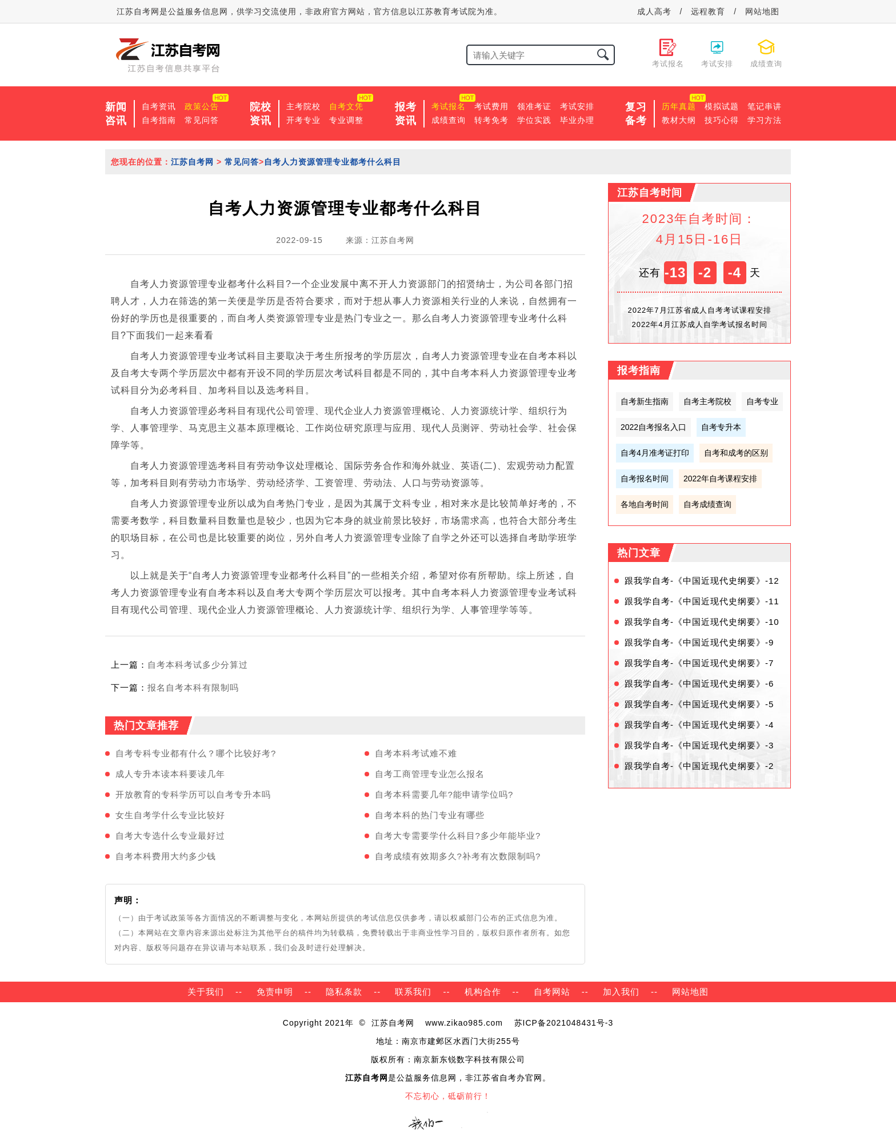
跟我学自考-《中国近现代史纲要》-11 (702, 601)
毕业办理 (577, 120)
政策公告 (202, 106)
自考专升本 (721, 427)
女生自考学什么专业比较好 (170, 815)
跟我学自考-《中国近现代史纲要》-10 (702, 622)
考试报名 (448, 106)
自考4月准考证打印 (655, 452)
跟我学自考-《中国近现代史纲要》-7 (699, 663)
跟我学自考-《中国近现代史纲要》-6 (699, 683)
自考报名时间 (645, 478)
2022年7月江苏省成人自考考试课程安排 (699, 310)
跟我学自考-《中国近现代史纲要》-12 (702, 580)
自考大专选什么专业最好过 (170, 835)
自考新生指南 (645, 401)
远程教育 (708, 11)
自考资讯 (159, 106)
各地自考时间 (645, 504)
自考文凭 (346, 106)
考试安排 (577, 106)
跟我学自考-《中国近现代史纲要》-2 (699, 766)
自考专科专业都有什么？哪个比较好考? (195, 753)
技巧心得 (722, 120)
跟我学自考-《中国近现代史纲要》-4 (699, 725)
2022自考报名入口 (653, 427)
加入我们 (621, 991)
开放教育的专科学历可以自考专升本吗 (193, 794)
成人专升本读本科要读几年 (170, 774)
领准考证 (534, 106)
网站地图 (762, 11)
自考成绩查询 (707, 504)
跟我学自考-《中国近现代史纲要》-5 (699, 704)
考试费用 (491, 106)
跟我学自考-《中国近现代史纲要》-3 (699, 745)
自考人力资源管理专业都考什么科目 (332, 161)
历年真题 (679, 106)
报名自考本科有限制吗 (193, 687)
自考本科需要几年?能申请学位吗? (444, 794)
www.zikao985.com (464, 1022)
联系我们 (413, 991)
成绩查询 (448, 120)
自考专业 (762, 401)
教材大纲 (679, 120)
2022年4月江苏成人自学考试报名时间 (699, 324)
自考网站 (552, 991)
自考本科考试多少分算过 (197, 664)
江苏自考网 (192, 161)
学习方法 (764, 120)
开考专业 (303, 120)
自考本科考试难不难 (416, 753)
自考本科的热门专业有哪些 (430, 815)
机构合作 (483, 991)
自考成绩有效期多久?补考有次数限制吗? (458, 856)
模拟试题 (722, 106)
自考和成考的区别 (736, 452)
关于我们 (205, 991)
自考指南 (159, 120)
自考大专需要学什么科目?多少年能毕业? (458, 835)
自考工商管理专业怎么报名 (430, 774)
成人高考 (654, 11)
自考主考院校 (707, 401)
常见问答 (202, 120)
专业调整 (346, 120)
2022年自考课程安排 (720, 478)
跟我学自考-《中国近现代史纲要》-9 (699, 642)
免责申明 (275, 991)
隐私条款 (344, 991)
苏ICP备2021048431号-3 (564, 1022)
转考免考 (491, 120)
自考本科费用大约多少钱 (165, 856)
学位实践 (534, 120)
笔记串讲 (764, 106)
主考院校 (303, 106)
